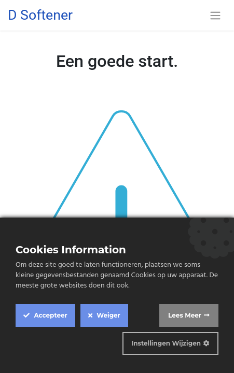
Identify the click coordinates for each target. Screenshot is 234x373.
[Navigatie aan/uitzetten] (215, 15)
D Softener (40, 15)
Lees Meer (184, 315)
